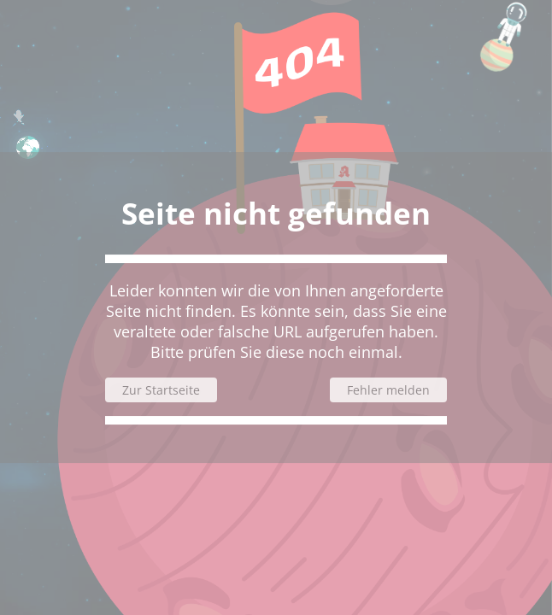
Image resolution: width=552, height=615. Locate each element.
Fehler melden (388, 390)
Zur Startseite (161, 390)
